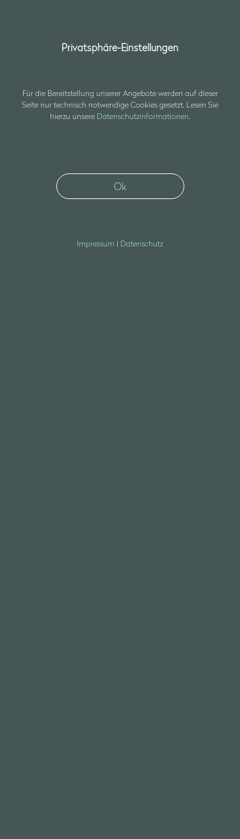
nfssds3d (50, 659)
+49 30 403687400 (49, 644)
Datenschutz (40, 742)
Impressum (38, 725)
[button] (210, 34)
